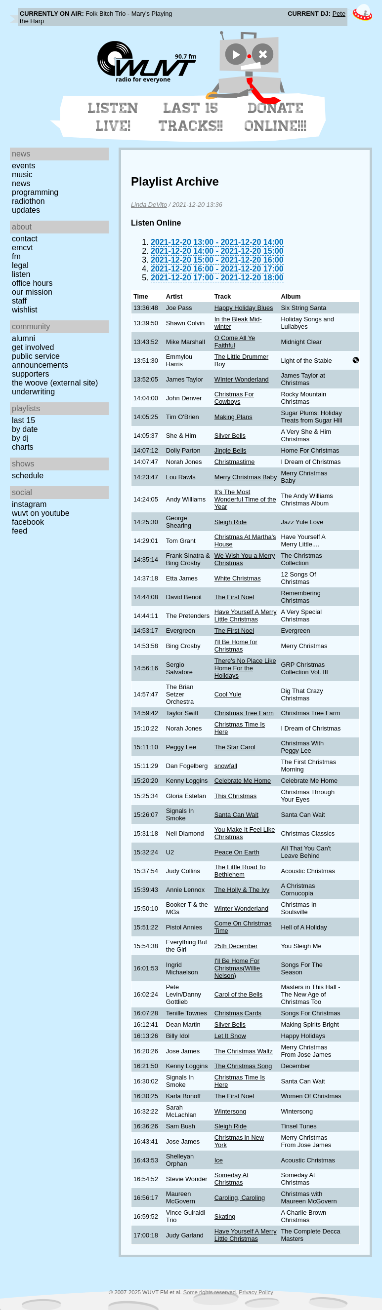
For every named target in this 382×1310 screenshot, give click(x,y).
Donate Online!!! (276, 117)
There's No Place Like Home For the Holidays (245, 668)
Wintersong (230, 1111)
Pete (339, 13)
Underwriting (33, 391)
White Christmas (237, 578)
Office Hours (32, 283)
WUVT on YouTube (41, 513)
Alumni (23, 338)
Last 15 (23, 420)
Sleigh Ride (230, 522)
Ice (218, 1160)
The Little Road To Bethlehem (240, 870)
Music (22, 174)
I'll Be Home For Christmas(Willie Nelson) (237, 968)
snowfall (225, 766)
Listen (21, 274)
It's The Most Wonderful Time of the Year (245, 499)
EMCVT (22, 247)
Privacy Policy (256, 1292)
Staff (19, 301)
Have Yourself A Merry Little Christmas (245, 615)
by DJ (20, 438)
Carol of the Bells (238, 994)
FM (16, 256)
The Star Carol (234, 747)
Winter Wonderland (241, 908)
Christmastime (234, 461)
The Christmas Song (243, 1066)
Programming (35, 192)
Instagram (29, 504)
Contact (25, 238)
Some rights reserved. (210, 1292)
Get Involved (33, 347)
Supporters (30, 374)
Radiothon (28, 201)
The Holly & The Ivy (241, 889)
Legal (20, 265)
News (21, 183)
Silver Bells (230, 435)
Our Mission (32, 292)
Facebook (28, 522)
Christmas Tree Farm (244, 713)
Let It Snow (230, 1036)
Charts (23, 447)
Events (23, 165)
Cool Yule (228, 694)
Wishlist (25, 310)
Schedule (27, 475)
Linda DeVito (149, 204)
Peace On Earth (236, 852)
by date (25, 429)
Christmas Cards (237, 1013)
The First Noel (234, 597)
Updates (26, 210)
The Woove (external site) (55, 383)
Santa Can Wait (236, 814)
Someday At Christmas (231, 1178)
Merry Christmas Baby (245, 477)
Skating (225, 1216)
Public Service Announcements (40, 360)
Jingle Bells (230, 450)
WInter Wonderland (241, 379)
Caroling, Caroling (239, 1197)
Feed (19, 531)
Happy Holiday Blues (243, 307)
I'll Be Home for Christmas (235, 645)
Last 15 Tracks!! (191, 117)
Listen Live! (113, 117)
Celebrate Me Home (242, 780)
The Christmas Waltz (243, 1051)
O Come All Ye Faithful (234, 341)
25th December (236, 946)
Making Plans (233, 417)
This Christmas (235, 796)
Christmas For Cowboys (234, 397)
